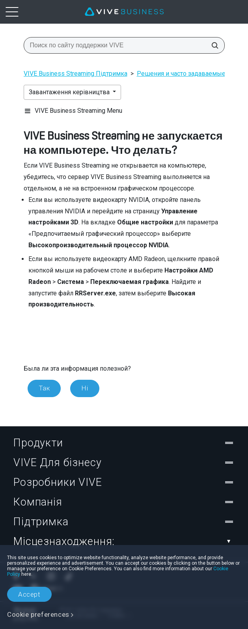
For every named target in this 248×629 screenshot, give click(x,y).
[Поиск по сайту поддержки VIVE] (212, 45)
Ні (84, 388)
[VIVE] (124, 12)
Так (44, 388)
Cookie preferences (38, 614)
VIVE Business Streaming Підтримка (75, 73)
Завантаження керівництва (70, 92)
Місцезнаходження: (124, 541)
